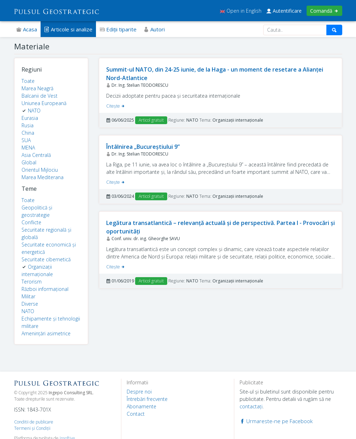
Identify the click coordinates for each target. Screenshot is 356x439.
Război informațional (45, 289)
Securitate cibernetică (46, 259)
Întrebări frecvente (147, 399)
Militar (28, 296)
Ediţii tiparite (118, 29)
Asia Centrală (36, 155)
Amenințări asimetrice (46, 333)
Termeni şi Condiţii (32, 428)
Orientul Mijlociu (40, 169)
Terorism (32, 281)
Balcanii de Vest (40, 95)
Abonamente (141, 406)
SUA (26, 140)
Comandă (324, 10)
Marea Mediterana (43, 177)
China (28, 132)
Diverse (30, 303)
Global (29, 162)
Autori (154, 29)
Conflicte (31, 222)
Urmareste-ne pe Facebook (276, 421)
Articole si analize (68, 29)
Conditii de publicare (33, 422)
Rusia (28, 125)
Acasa (26, 29)
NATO (34, 110)
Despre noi (139, 391)
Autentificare (284, 10)
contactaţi (251, 406)
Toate (28, 81)
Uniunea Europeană (44, 103)
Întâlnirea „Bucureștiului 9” (143, 147)
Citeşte (115, 106)
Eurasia (30, 118)
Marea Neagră (37, 88)
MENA (28, 147)
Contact (136, 413)
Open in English (240, 10)
